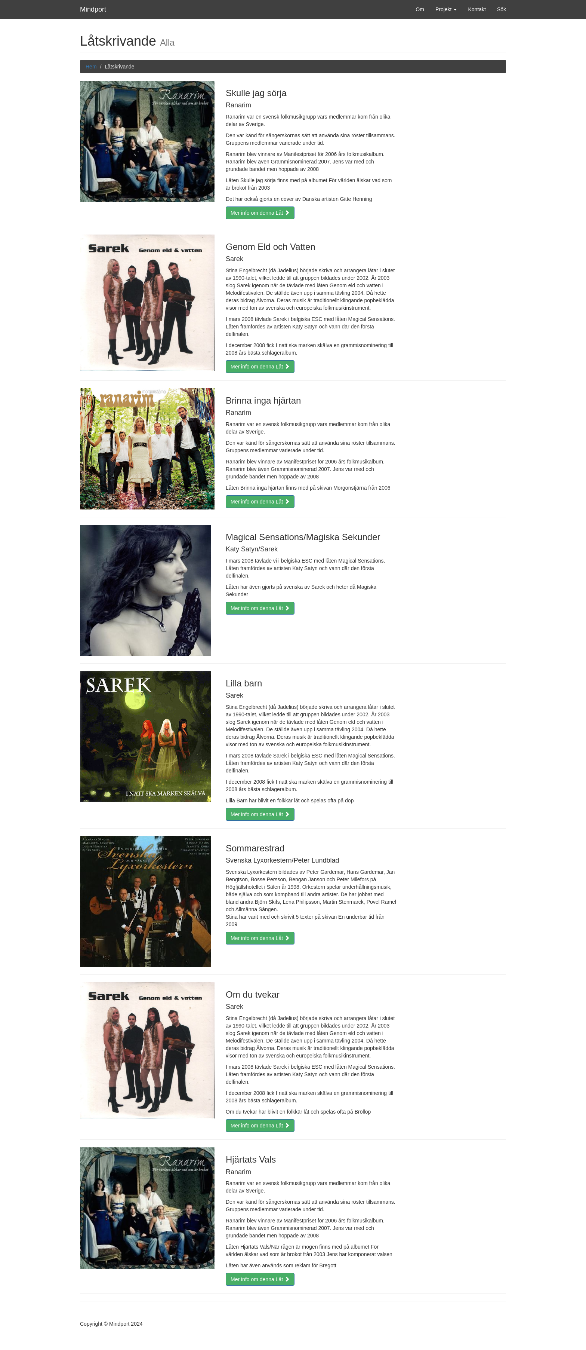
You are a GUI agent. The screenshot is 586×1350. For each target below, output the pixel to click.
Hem (91, 67)
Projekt (446, 9)
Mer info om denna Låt (260, 213)
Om (420, 9)
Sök (501, 9)
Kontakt (476, 9)
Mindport (93, 9)
